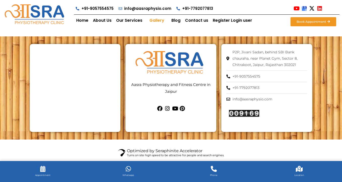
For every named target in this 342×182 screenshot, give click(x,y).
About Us (102, 20)
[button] (130, 20)
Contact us (196, 20)
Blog (175, 20)
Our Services (129, 20)
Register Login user (232, 20)
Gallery (156, 20)
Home (82, 20)
